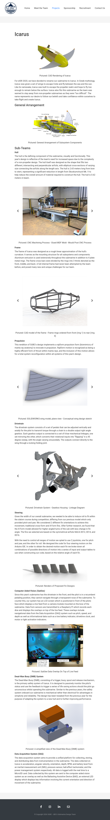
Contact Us (100, 8)
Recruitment (85, 8)
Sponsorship (69, 8)
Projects (56, 8)
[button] (18, 211)
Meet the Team (41, 8)
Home (27, 8)
